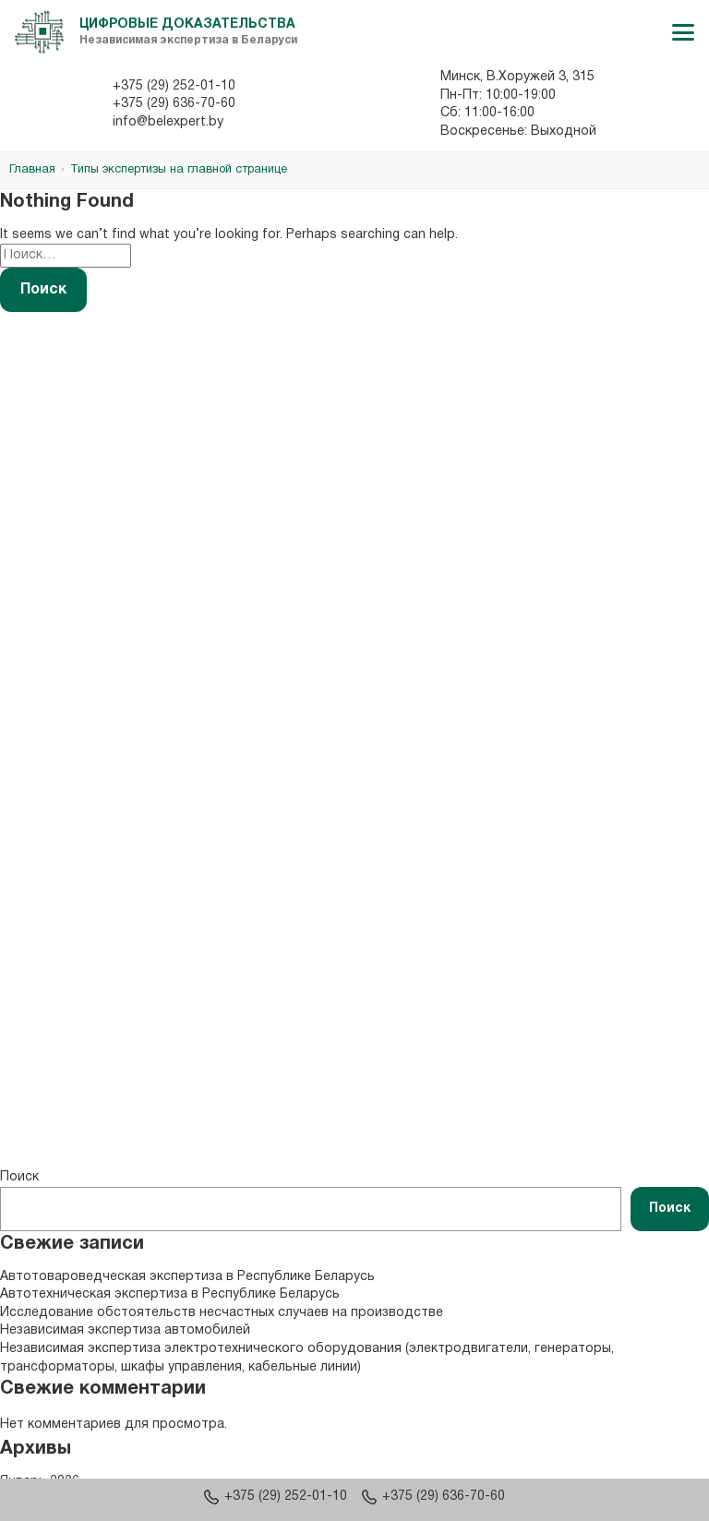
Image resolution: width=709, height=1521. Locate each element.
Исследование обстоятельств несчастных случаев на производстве (221, 1313)
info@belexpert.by (168, 122)
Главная (32, 169)
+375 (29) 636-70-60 (174, 104)
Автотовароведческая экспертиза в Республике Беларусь (187, 1277)
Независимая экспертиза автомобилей (125, 1330)
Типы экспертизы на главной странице (178, 169)
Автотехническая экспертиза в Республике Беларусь (170, 1294)
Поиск (19, 1177)
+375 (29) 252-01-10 (174, 86)
